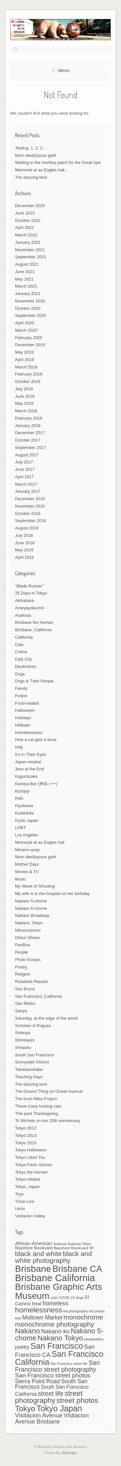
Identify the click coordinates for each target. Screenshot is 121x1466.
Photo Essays (28, 959)
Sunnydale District (32, 1062)
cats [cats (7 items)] (53, 1297)
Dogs (20, 673)
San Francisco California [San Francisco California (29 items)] (59, 1357)
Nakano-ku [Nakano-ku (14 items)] (55, 1331)
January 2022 (28, 242)
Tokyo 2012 (26, 1128)
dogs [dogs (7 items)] (80, 1297)
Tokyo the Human (31, 1172)
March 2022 (26, 235)
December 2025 (30, 205)
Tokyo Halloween (31, 1149)
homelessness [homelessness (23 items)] (38, 1310)
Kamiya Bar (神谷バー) (36, 783)
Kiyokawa (24, 805)
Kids (19, 798)
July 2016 (24, 535)
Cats (19, 644)
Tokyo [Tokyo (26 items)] (25, 1408)
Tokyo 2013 (26, 1135)
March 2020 (26, 330)
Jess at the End (29, 768)
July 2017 (24, 462)
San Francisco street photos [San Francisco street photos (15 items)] (52, 1375)
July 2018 (24, 388)
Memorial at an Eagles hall (40, 842)
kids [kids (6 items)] (18, 1318)
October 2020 (28, 308)
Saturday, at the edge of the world (46, 1018)
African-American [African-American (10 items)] (33, 1243)
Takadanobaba (29, 1069)
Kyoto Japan (26, 820)
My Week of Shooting (35, 886)
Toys (19, 1194)
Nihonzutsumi (28, 930)
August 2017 (27, 454)
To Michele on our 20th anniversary (47, 1120)
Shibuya (22, 1032)
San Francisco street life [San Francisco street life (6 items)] (68, 1364)
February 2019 (29, 374)
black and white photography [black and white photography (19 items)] (53, 1257)
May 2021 (24, 279)
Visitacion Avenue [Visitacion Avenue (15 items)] (39, 1415)
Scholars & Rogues (33, 1025)
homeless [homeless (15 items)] (55, 1303)
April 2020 (24, 322)
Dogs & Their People (34, 681)
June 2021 (25, 271)
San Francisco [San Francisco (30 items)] (56, 1345)
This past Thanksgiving (36, 1113)
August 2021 (27, 264)
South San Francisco (34, 1054)
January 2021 (28, 293)
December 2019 (30, 344)
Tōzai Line (25, 1201)
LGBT (20, 827)
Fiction (21, 695)
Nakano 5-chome (31, 901)
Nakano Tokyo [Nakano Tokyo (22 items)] (60, 1338)
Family (21, 688)
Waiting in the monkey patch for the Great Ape (58, 162)
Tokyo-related (27, 1179)
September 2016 (30, 520)
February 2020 (29, 337)
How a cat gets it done (36, 739)
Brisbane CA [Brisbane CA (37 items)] (77, 1269)
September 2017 (30, 447)
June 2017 (25, 469)
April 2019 (24, 359)
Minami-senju (27, 849)
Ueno (20, 1208)
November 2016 (30, 506)
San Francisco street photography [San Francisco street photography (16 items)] (57, 1366)
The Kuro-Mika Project (36, 1098)
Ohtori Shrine (27, 937)
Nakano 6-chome (31, 908)
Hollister (22, 725)
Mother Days (27, 864)
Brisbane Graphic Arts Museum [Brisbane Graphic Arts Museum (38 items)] (58, 1291)
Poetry (21, 967)
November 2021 (30, 249)
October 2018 (28, 381)
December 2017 (30, 432)
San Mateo (25, 1003)
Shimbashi (25, 1040)
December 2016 (30, 498)
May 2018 (24, 403)
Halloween (25, 710)
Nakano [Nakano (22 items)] (27, 1331)
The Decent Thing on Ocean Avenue (49, 1091)
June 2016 (25, 542)
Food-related (27, 703)
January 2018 (28, 425)
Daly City (23, 659)
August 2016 (27, 528)
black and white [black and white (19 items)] (38, 1253)
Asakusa (23, 615)
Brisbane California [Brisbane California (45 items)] (55, 1277)
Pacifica (22, 944)
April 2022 (24, 227)
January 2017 (28, 491)
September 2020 (30, 315)
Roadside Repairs (31, 981)
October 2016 (28, 513)
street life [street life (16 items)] (51, 1393)
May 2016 (24, 549)
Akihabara (24, 600)
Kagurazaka (26, 776)
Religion (22, 974)
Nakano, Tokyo (29, 922)
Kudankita (24, 813)
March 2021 (26, 286)
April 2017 (24, 476)
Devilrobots (25, 666)
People (21, 952)
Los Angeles (26, 835)
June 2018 (25, 396)
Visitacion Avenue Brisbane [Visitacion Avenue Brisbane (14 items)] (52, 1418)
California (24, 637)
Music (20, 879)
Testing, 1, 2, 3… (31, 148)
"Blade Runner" (29, 586)
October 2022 (28, 220)
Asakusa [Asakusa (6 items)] (59, 1244)
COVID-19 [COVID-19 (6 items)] (67, 1297)
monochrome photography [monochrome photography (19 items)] (54, 1324)
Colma (21, 651)
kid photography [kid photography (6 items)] (75, 1311)
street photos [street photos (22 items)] (77, 1400)
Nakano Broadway (32, 915)
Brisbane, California (33, 629)
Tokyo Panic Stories (33, 1164)
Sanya (21, 1010)
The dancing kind (31, 177)
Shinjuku (23, 1047)
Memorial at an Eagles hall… (42, 169)
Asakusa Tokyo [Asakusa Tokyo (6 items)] (79, 1244)
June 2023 (25, 213)
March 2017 (26, 484)
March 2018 (26, 410)
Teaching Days (29, 1076)
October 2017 (28, 440)
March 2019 (26, 367)
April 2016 (24, 557)
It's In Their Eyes (30, 754)
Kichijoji (22, 791)
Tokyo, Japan (27, 1186)
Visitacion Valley (30, 1216)
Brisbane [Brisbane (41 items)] (33, 1268)
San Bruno (25, 988)
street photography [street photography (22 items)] (49, 1396)
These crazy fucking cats (38, 1106)
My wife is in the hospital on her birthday (52, 893)
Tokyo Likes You (30, 1157)
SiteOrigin (69, 1453)
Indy (19, 747)
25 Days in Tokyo (31, 593)
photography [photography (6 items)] (93, 1339)
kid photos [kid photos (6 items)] (97, 1311)
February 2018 (29, 418)
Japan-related (28, 761)
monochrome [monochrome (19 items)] (83, 1317)
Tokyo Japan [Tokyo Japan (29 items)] (59, 1408)
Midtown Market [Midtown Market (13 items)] (42, 1317)
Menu (63, 70)
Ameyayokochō (29, 607)
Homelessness (29, 732)
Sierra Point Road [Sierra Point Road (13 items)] (37, 1381)
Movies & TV (27, 871)
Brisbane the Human (34, 622)
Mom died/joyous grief (35, 155)
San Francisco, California (38, 996)
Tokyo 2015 (26, 1142)
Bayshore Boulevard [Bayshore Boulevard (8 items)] (34, 1247)
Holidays (23, 717)
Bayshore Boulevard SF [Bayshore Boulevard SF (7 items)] (74, 1248)
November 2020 (30, 301)
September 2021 (30, 256)
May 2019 (24, 352)
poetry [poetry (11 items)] (22, 1347)
